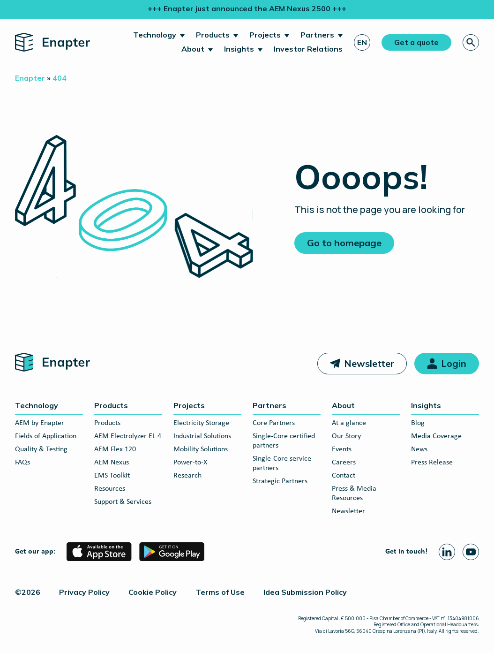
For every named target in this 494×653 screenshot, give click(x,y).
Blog (418, 423)
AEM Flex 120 (115, 449)
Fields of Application (45, 436)
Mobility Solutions (200, 449)
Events (342, 449)
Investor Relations (308, 48)
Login (453, 363)
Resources (109, 489)
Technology (154, 34)
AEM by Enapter (39, 423)
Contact (343, 475)
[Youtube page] (471, 552)
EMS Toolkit (112, 475)
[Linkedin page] (447, 552)
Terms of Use (220, 592)
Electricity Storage (201, 423)
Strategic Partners (280, 481)
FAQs (22, 462)
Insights (239, 48)
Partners (317, 34)
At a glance (349, 423)
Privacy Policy (84, 592)
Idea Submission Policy (305, 592)
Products (213, 34)
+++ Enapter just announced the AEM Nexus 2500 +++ (247, 8)
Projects (265, 34)
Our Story (346, 436)
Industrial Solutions (202, 436)
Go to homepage (344, 243)
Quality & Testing (41, 449)
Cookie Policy (152, 592)
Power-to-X (190, 462)
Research (187, 475)
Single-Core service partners (282, 463)
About (192, 48)
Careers (344, 462)
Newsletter (369, 363)
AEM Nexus (111, 462)
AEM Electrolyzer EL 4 (127, 436)
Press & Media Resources (354, 493)
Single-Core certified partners (284, 441)
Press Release (432, 462)
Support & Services (122, 502)
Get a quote (416, 42)
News (419, 449)
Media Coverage (436, 436)
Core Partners (274, 423)
